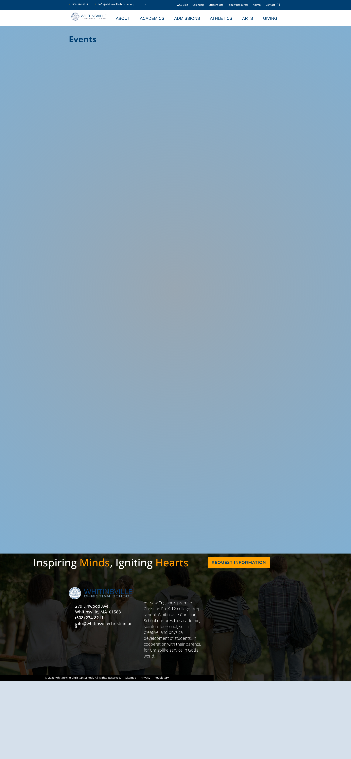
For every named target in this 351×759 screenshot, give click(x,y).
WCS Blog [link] (182, 5)
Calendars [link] (198, 5)
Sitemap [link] (130, 678)
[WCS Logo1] (89, 20)
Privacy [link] (145, 678)
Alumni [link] (257, 5)
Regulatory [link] (161, 678)
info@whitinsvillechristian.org (116, 4)
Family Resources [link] (238, 5)
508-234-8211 (80, 4)
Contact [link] (270, 5)
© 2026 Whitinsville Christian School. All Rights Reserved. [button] (83, 678)
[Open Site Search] (278, 5)
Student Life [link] (216, 5)
